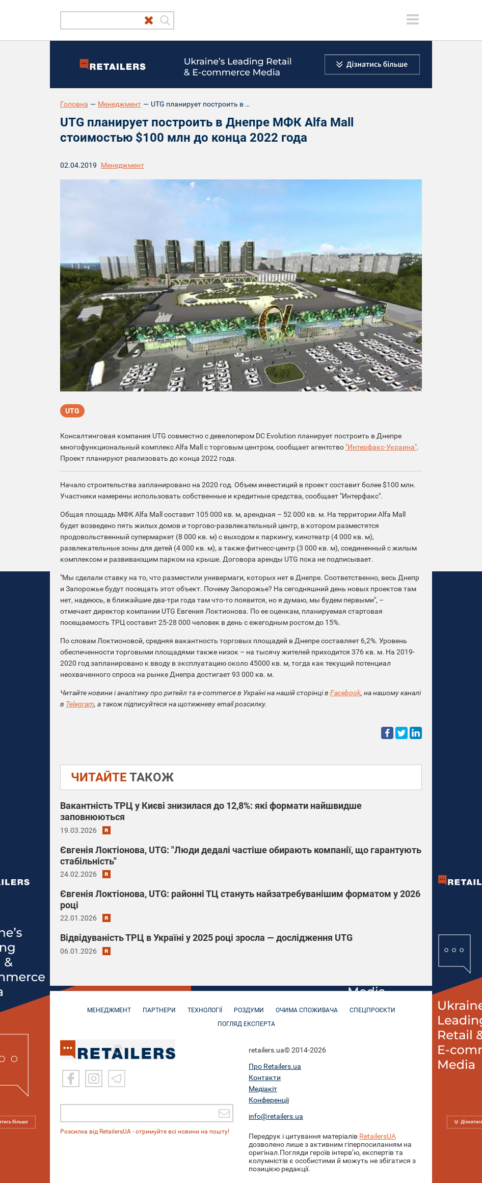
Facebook (345, 693)
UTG (72, 411)
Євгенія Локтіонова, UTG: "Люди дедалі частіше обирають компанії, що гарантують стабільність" (240, 855)
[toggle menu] (413, 19)
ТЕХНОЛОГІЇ (205, 1005)
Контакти (265, 1077)
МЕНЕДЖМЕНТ (109, 1005)
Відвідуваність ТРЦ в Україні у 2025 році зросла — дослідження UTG (206, 937)
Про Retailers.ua (275, 1066)
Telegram (80, 704)
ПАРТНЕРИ (159, 1005)
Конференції (269, 1100)
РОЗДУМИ (249, 1005)
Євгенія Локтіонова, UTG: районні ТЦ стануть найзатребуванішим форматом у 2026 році (240, 899)
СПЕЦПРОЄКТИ (372, 1005)
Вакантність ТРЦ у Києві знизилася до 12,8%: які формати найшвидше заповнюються (211, 811)
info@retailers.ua (276, 1116)
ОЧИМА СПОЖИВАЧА (307, 1005)
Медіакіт (263, 1089)
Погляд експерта (246, 1018)
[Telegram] (116, 1078)
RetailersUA (377, 1136)
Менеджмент (119, 104)
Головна (74, 104)
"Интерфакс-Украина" (381, 447)
